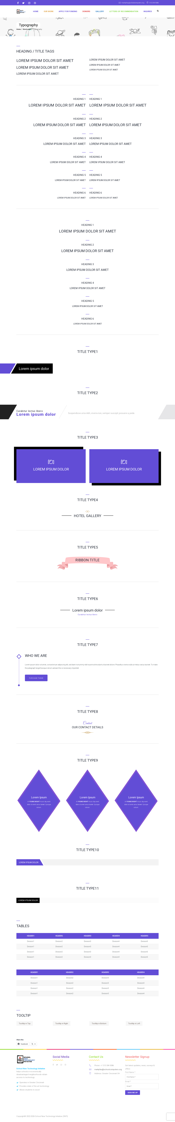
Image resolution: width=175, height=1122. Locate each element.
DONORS (86, 11)
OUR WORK (48, 11)
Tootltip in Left (134, 1024)
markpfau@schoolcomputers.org (129, 3)
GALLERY (100, 11)
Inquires (148, 11)
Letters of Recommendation (123, 11)
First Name (130, 1073)
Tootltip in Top (25, 1024)
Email (128, 1082)
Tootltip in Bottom (99, 1024)
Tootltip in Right (61, 1024)
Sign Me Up (133, 1093)
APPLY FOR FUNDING (68, 11)
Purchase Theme (38, 678)
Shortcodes (27, 29)
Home (35, 11)
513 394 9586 (153, 3)
